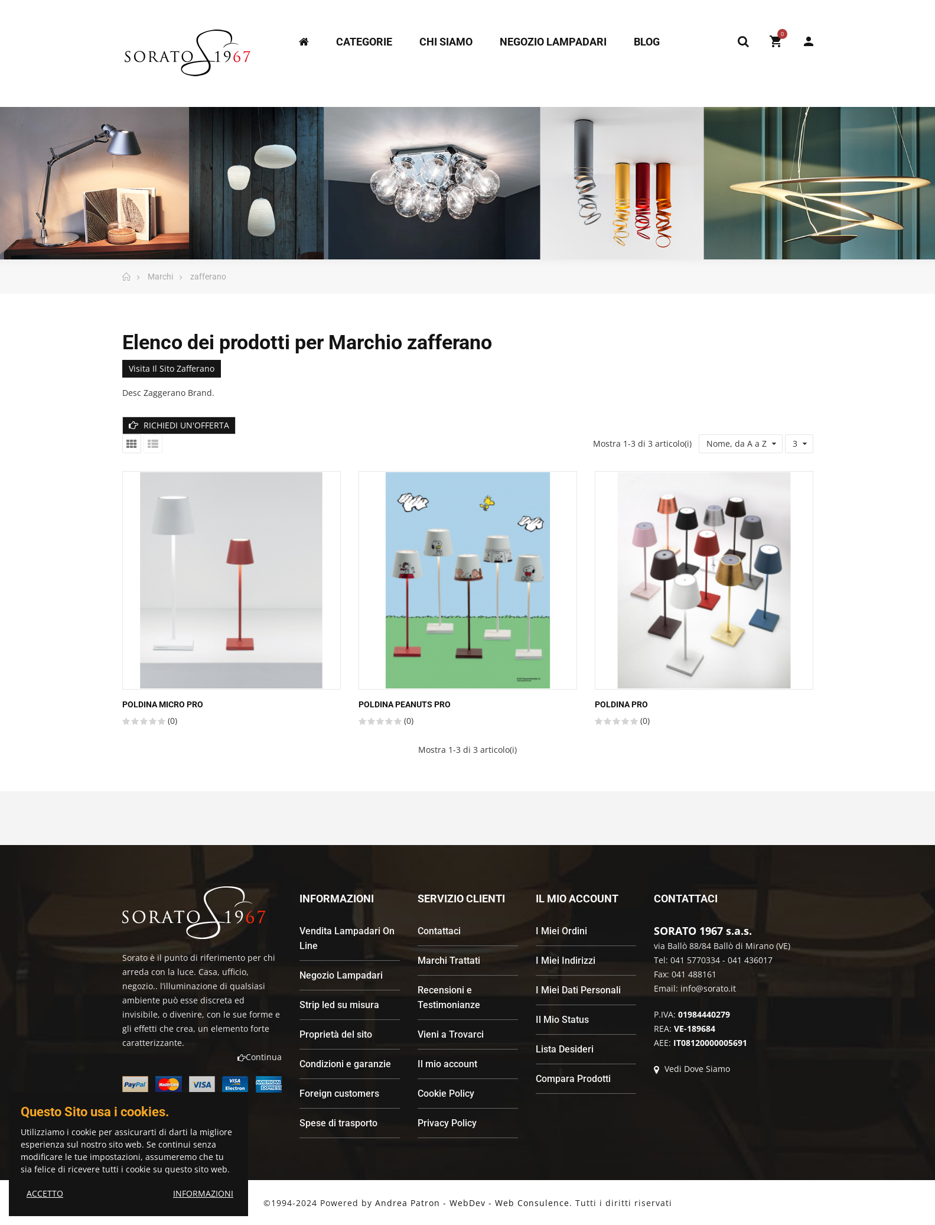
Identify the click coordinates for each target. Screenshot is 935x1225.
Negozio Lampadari (341, 975)
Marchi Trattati (449, 960)
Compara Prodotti (573, 1078)
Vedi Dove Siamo (692, 1068)
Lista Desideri (565, 1049)
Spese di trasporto (338, 1123)
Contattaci (439, 931)
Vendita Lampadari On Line (347, 938)
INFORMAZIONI (203, 1193)
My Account (808, 41)
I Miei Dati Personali (578, 990)
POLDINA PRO (621, 704)
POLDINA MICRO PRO (162, 704)
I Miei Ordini (561, 931)
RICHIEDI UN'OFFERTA (179, 425)
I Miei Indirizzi (565, 960)
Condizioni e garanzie (345, 1064)
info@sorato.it (708, 988)
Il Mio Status (562, 1019)
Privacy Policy (447, 1123)
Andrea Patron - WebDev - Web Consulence (472, 1202)
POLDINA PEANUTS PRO (405, 704)
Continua (259, 1056)
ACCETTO (45, 1193)
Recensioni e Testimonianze (449, 997)
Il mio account (447, 1064)
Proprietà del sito (335, 1034)
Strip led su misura (339, 1004)
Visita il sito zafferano (171, 368)
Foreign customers (339, 1093)
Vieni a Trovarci (451, 1034)
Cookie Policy (446, 1093)
